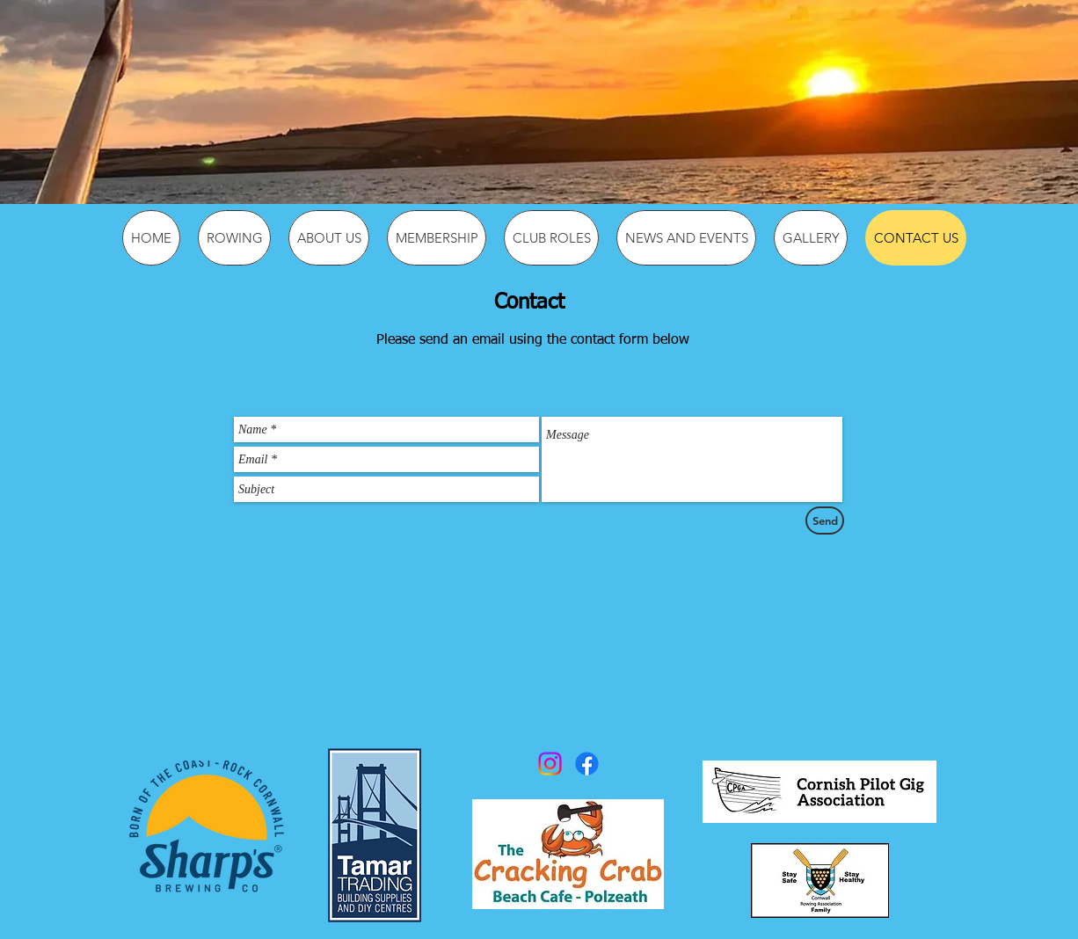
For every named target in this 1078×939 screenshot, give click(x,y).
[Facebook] (587, 763)
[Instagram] (550, 763)
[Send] (824, 520)
